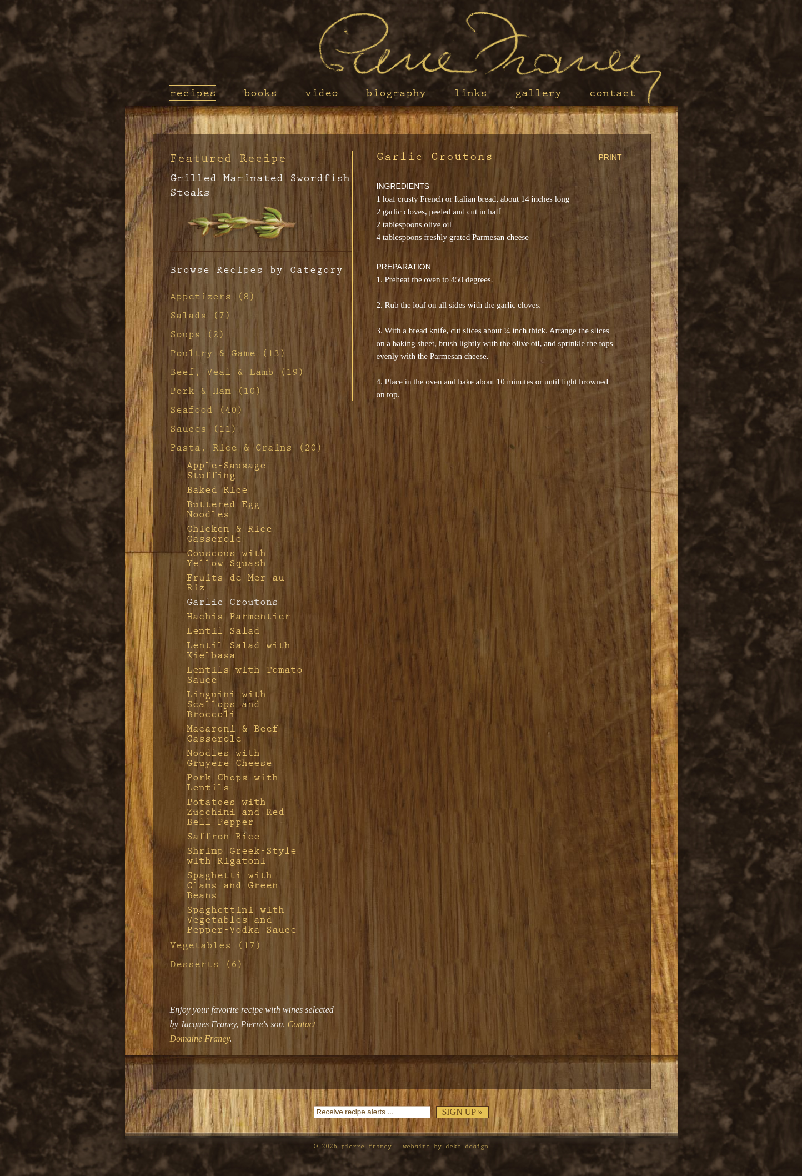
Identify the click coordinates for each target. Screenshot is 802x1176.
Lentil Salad (223, 631)
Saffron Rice (223, 836)
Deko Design (466, 1146)
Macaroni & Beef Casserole (232, 733)
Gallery (538, 93)
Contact (612, 93)
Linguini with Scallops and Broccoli (226, 704)
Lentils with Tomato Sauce (245, 674)
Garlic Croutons (232, 602)
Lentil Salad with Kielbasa (238, 650)
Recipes (192, 93)
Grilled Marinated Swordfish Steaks (260, 185)
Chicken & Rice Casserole (229, 533)
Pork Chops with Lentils (232, 782)
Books (260, 93)
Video (321, 93)
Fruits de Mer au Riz (235, 582)
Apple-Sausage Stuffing (226, 470)
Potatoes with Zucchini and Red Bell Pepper (235, 812)
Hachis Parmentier (238, 616)
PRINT (610, 157)
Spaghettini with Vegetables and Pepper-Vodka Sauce (242, 919)
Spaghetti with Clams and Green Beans (232, 885)
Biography (396, 93)
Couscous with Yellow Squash (226, 558)
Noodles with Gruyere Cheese (229, 758)
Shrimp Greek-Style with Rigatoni (242, 856)
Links (470, 93)
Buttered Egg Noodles (223, 509)
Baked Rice (217, 490)
